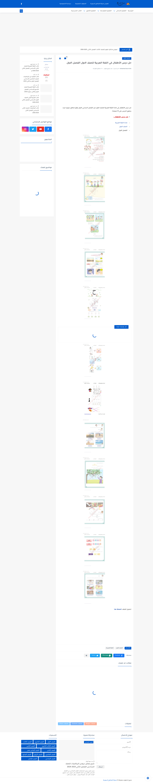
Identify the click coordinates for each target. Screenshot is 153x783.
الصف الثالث (27, 742)
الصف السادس (50, 759)
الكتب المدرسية (76, 11)
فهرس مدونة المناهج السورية (99, 4)
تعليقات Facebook (77, 723)
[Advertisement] (76, 30)
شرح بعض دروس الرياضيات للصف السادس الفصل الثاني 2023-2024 (79, 765)
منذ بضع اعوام (89, 761)
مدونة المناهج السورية (110, 780)
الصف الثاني (51, 750)
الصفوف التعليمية (80, 4)
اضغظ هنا (118, 609)
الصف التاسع (39, 742)
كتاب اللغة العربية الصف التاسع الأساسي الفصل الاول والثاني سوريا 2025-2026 (31, 89)
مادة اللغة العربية (121, 123)
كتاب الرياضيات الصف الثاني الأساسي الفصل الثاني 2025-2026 (30, 110)
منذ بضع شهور (33, 64)
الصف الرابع (38, 754)
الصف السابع (27, 754)
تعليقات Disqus (64, 723)
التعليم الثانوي (91, 11)
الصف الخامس (50, 754)
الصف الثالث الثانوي (48, 746)
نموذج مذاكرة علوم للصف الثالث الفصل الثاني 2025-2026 (98, 49)
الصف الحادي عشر (33, 750)
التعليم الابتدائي (121, 11)
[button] (118, 655)
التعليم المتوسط (106, 11)
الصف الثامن (31, 746)
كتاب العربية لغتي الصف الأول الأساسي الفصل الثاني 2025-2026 (30, 100)
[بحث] (21, 11)
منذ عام (35, 74)
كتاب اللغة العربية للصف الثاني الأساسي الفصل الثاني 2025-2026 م (30, 69)
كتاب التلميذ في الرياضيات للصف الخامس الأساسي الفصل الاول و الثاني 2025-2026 (31, 79)
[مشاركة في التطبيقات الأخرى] (86, 655)
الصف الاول (126, 58)
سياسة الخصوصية (65, 4)
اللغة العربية (109, 648)
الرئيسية (130, 11)
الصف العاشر (32, 759)
